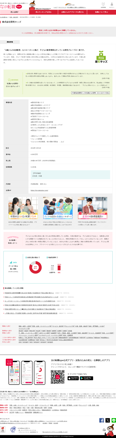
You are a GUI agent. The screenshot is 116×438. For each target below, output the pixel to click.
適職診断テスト (38, 412)
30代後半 (50, 342)
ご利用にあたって (4, 421)
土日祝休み (89, 337)
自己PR (12, 412)
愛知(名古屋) (39, 407)
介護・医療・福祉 (93, 405)
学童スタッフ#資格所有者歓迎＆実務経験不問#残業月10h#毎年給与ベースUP (31, 297)
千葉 (28, 407)
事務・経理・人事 (55, 405)
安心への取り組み (14, 421)
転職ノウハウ (4, 412)
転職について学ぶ (101, 12)
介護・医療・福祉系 (81, 326)
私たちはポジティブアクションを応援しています (55, 432)
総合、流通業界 (68, 335)
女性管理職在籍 (73, 337)
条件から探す (4, 410)
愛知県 (49, 331)
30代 (31, 342)
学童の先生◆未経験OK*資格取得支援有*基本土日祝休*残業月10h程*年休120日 (32, 305)
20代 (20, 342)
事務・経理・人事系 (25, 326)
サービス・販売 (33, 405)
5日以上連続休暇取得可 (66, 340)
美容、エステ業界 (107, 333)
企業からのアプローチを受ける (72, 12)
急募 (37, 340)
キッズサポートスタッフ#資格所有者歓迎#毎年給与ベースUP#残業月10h (30, 301)
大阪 (32, 407)
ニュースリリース (51, 421)
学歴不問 (82, 337)
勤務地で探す (4, 407)
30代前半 (36, 342)
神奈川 (16, 407)
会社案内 (45, 423)
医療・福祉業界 (82, 333)
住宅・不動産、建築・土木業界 (67, 333)
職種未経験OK (63, 337)
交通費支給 (31, 340)
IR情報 (50, 423)
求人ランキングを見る (43, 12)
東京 (11, 407)
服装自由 (97, 337)
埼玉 (24, 407)
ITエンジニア (83, 405)
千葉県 (43, 331)
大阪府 (26, 331)
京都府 (65, 331)
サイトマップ (62, 7)
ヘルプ (55, 7)
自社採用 (55, 423)
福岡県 (54, 331)
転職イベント (20, 412)
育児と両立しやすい (40, 337)
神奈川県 (32, 331)
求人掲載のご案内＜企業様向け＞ (76, 7)
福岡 (45, 407)
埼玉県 (38, 331)
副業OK (24, 410)
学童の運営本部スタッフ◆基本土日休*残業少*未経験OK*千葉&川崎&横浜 (30, 309)
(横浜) (19, 407)
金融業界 (53, 333)
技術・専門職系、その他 (96, 326)
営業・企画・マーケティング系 (41, 326)
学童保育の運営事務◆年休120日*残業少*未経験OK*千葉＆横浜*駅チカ (29, 293)
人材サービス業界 (44, 333)
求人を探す (14, 12)
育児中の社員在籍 (52, 340)
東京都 (21, 331)
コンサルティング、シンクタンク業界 (50, 335)
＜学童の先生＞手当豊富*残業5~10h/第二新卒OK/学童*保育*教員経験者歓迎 (31, 313)
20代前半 (43, 342)
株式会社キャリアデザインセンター (17, 423)
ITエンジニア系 (69, 326)
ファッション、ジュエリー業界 (28, 335)
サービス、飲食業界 (95, 333)
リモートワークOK (15, 410)
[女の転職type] (3, 423)
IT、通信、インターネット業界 (28, 333)
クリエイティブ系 (24, 328)
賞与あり (43, 340)
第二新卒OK (29, 337)
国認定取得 (63, 410)
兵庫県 (59, 331)
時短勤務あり (105, 337)
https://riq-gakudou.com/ (39, 190)
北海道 (70, 331)
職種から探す (4, 405)
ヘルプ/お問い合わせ (62, 421)
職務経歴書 (28, 412)
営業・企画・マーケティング (18, 405)
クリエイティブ (44, 405)
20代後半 (25, 342)
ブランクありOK (52, 337)
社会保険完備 (23, 340)
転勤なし (21, 337)
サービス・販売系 (57, 326)
